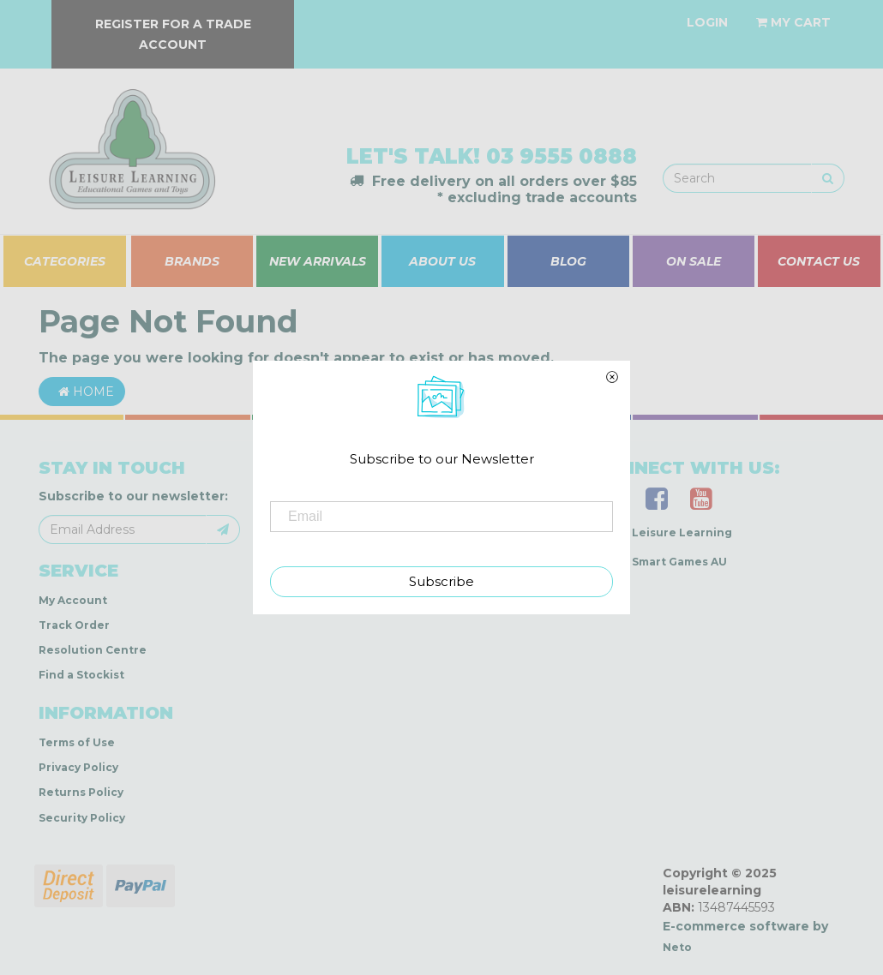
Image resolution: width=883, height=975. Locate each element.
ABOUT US (442, 261)
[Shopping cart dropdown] (793, 22)
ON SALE (693, 261)
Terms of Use (77, 742)
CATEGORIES (64, 261)
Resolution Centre (93, 649)
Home (82, 391)
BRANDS (192, 261)
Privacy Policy (78, 767)
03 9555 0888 (561, 156)
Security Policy (82, 817)
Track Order (74, 625)
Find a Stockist (81, 674)
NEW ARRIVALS (317, 261)
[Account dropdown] (707, 22)
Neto (677, 947)
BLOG (568, 261)
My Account (73, 600)
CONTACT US (819, 261)
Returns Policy (81, 792)
